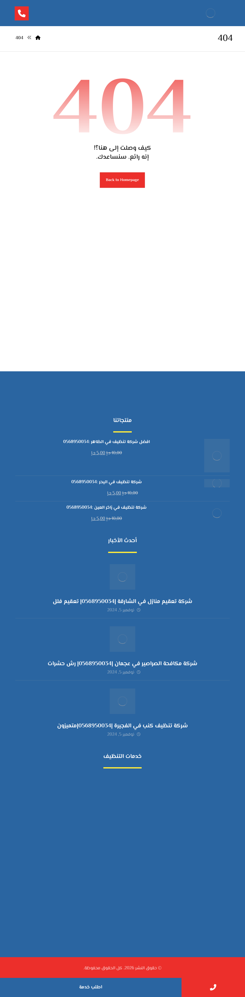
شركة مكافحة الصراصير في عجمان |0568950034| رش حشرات (122, 663)
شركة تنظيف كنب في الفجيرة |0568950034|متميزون (122, 726)
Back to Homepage (122, 180)
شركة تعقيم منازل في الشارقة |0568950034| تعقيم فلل (122, 601)
